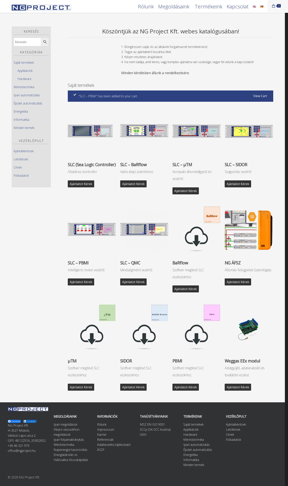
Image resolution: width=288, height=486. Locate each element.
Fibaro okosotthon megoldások (66, 432)
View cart (260, 96)
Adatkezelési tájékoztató (114, 445)
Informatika (21, 119)
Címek (18, 167)
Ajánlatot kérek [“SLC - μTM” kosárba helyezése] (185, 191)
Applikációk (25, 71)
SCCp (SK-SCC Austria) (155, 429)
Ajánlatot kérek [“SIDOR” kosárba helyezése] (133, 387)
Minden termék (24, 128)
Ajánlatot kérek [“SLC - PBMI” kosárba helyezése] (81, 282)
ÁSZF (100, 450)
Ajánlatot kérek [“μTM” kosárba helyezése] (81, 387)
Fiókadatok (21, 175)
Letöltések (21, 159)
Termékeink (208, 6)
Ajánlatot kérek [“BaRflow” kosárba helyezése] (185, 289)
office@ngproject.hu (22, 451)
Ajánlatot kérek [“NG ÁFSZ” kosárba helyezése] (238, 282)
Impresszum (105, 429)
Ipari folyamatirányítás (69, 439)
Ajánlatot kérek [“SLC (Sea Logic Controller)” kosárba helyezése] (81, 184)
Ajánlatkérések (24, 151)
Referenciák (105, 439)
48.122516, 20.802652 (30, 440)
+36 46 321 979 (18, 445)
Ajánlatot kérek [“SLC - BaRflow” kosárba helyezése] (133, 184)
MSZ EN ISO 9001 (152, 424)
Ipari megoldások (65, 424)
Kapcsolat (238, 6)
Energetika (21, 111)
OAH (143, 434)
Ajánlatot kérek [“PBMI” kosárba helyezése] (185, 387)
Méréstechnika (24, 87)
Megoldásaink (173, 6)
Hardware (24, 79)
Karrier (102, 434)
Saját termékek (24, 62)
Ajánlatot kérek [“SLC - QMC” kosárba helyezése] (133, 282)
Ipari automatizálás (27, 95)
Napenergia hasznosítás (70, 450)
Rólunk (146, 6)
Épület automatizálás (28, 103)
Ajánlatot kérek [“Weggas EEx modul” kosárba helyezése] (238, 387)
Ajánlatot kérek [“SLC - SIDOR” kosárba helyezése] (238, 184)
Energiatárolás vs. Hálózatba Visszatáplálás (71, 457)
